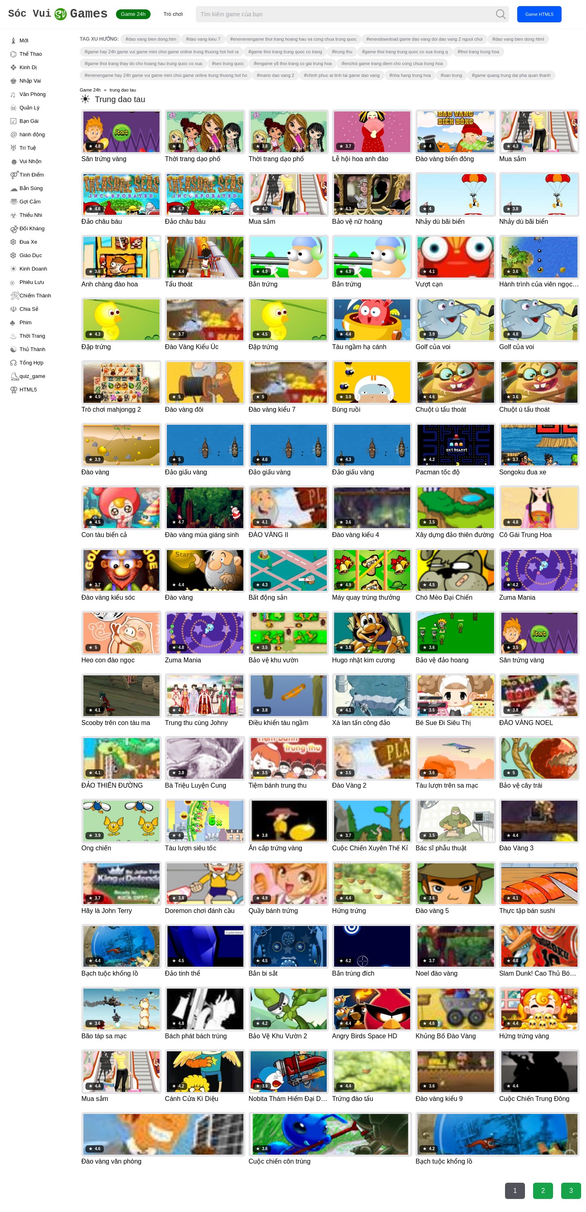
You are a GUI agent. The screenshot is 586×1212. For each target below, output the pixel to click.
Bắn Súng (31, 188)
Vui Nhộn (31, 161)
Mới (24, 40)
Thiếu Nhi (31, 215)
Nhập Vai (30, 81)
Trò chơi (182, 14)
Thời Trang (32, 336)
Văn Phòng (33, 94)
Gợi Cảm (30, 202)
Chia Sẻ (29, 309)
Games (63, 14)
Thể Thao (31, 54)
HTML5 (28, 390)
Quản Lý (29, 108)
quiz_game (33, 376)
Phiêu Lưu (32, 282)
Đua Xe (28, 242)
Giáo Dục (31, 255)
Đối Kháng (32, 228)
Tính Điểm (32, 175)
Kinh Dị (28, 67)
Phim (26, 322)
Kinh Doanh (33, 269)
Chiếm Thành (35, 296)
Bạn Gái (29, 121)
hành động (32, 134)
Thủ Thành (32, 349)
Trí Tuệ (28, 148)
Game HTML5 (549, 14)
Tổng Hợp (32, 363)
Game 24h (143, 14)
